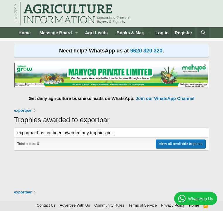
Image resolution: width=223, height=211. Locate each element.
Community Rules (109, 205)
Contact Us (46, 205)
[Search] (203, 32)
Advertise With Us (75, 205)
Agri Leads (96, 32)
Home (24, 32)
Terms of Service (142, 205)
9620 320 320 (146, 51)
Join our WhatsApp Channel (165, 98)
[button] (77, 32)
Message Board (56, 32)
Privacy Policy (173, 205)
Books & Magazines (137, 32)
